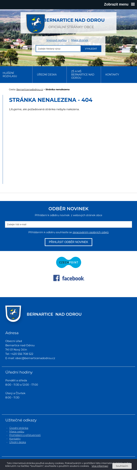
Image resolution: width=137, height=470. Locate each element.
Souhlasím (122, 465)
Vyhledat (91, 48)
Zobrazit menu (119, 4)
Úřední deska (47, 74)
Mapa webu (16, 431)
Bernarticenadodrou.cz (29, 89)
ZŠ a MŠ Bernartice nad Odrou (82, 74)
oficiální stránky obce (71, 21)
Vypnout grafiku (56, 40)
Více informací (100, 465)
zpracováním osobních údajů (91, 232)
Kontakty (112, 74)
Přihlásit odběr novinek (68, 242)
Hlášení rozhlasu (10, 74)
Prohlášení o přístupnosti (25, 435)
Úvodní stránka (18, 428)
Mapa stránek (79, 40)
